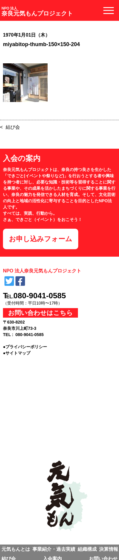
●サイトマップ (16, 353)
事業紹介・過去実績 (53, 549)
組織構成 (87, 549)
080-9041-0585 (39, 295)
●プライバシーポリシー (25, 346)
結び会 (13, 127)
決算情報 (108, 549)
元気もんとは (15, 549)
